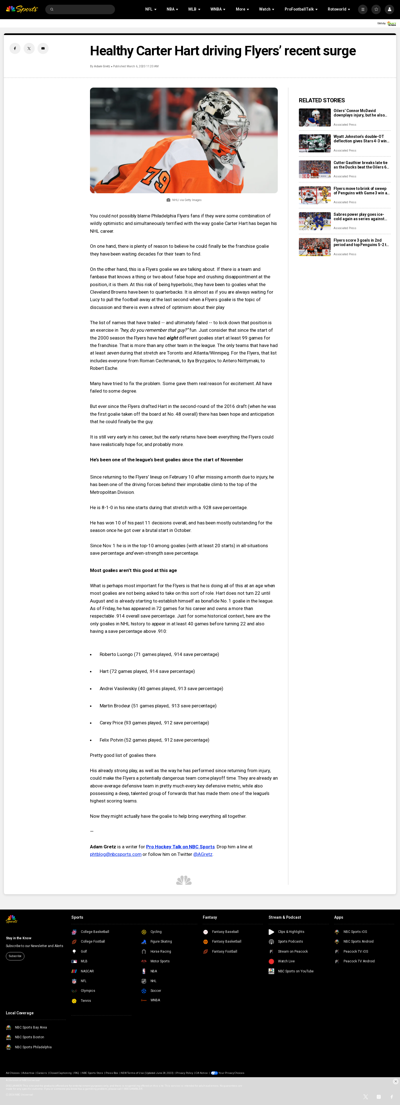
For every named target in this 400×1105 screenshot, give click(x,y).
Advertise (28, 1072)
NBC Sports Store (92, 1072)
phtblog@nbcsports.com (115, 854)
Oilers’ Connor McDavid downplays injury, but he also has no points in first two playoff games (362, 112)
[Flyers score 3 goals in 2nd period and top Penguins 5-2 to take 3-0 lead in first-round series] (315, 247)
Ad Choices (13, 1072)
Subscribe (15, 956)
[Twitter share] (29, 48)
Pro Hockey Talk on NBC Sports (180, 846)
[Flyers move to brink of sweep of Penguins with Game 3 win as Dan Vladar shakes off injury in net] (315, 195)
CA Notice (202, 1072)
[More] (363, 9)
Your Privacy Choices (231, 1072)
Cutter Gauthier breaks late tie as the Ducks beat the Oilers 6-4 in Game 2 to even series (362, 164)
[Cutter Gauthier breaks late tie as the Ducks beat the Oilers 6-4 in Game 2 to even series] (315, 169)
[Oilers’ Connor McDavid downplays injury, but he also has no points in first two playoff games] (315, 117)
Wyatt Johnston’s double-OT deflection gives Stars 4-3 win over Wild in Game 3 (360, 138)
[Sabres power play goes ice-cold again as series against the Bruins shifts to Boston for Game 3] (315, 221)
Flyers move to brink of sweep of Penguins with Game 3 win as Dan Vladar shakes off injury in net (361, 190)
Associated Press (345, 125)
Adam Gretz (102, 66)
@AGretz (202, 854)
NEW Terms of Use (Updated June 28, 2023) (147, 1072)
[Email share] (43, 48)
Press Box (112, 1072)
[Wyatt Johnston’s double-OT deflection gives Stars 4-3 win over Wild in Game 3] (315, 143)
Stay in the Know (18, 938)
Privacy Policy (184, 1072)
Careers (42, 1072)
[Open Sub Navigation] (156, 9)
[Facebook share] (15, 48)
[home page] (22, 9)
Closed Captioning (60, 1072)
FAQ (76, 1072)
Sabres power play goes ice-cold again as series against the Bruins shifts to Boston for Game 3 (360, 216)
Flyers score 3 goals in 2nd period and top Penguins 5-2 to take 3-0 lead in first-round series (361, 242)
